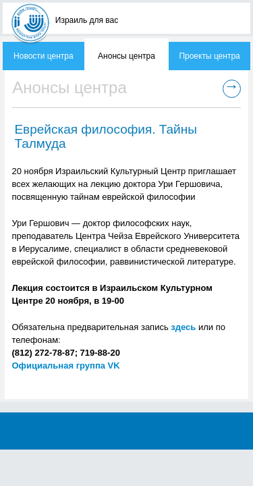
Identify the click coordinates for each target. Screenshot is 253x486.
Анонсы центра (126, 56)
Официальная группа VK (65, 365)
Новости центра (43, 56)
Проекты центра (209, 56)
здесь (183, 327)
